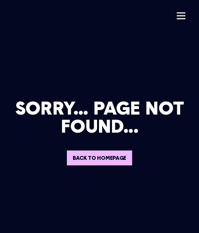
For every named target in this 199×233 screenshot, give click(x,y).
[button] (180, 15)
